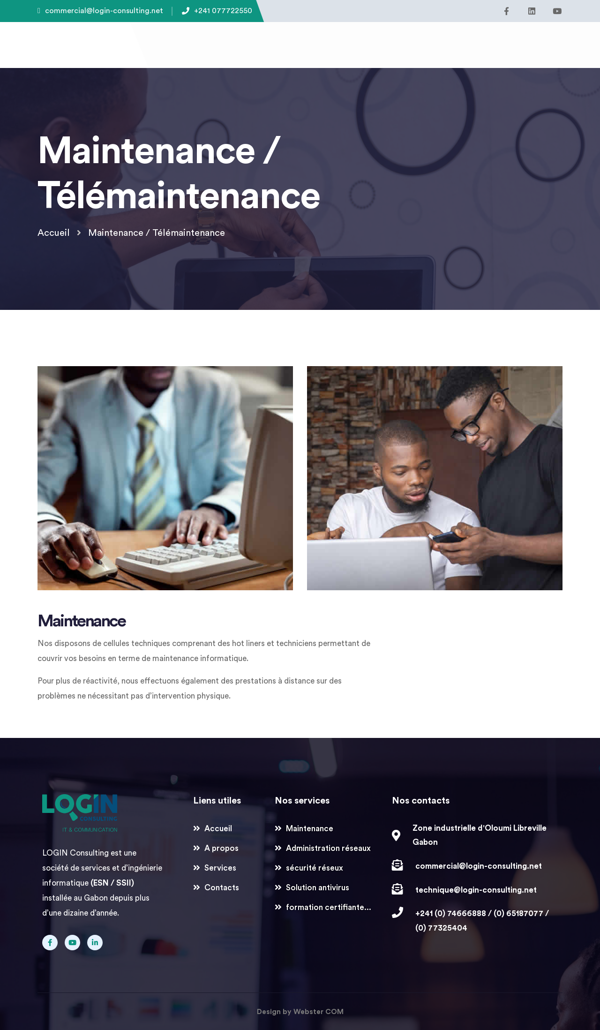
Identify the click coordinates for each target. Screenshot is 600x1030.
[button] (506, 42)
